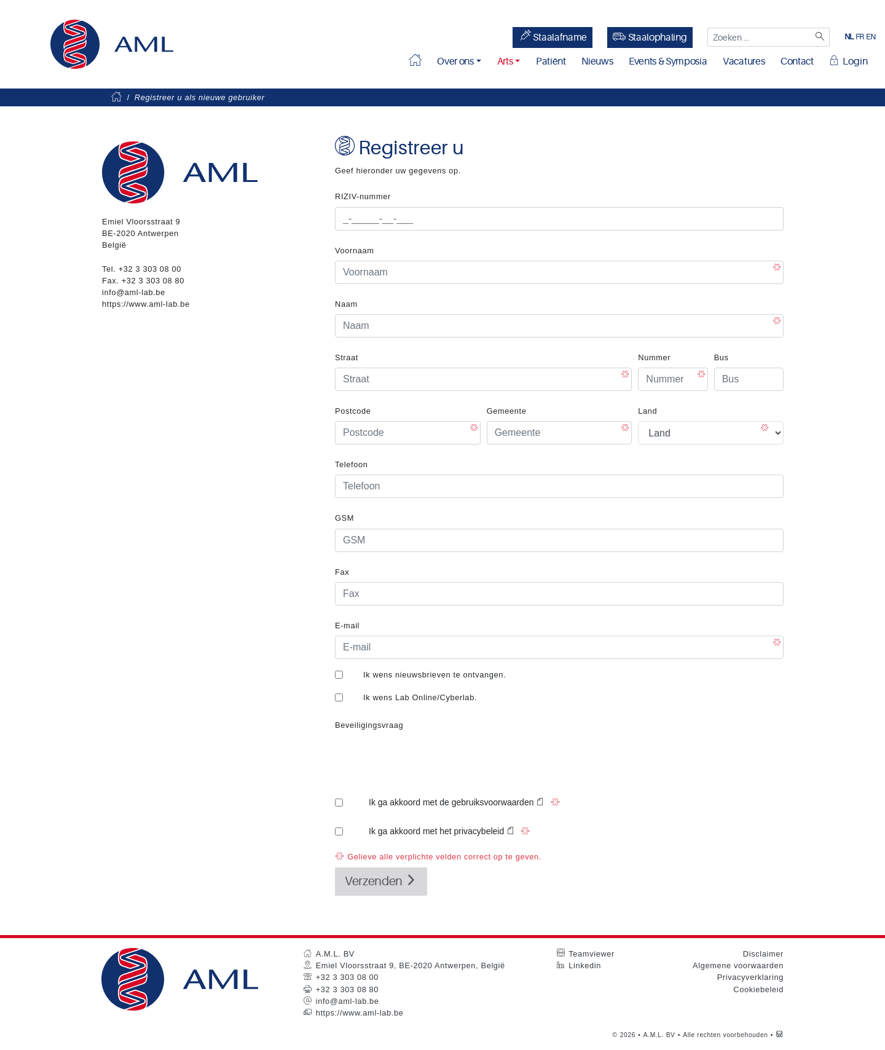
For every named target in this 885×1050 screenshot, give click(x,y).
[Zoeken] (820, 37)
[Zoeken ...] (759, 37)
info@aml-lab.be (133, 292)
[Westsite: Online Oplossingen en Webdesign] (780, 1035)
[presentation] (428, 759)
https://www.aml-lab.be (146, 304)
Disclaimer (763, 953)
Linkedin (584, 965)
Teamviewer (591, 953)
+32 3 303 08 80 (153, 280)
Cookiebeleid (758, 989)
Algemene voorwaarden (738, 965)
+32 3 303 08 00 (150, 269)
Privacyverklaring (750, 977)
